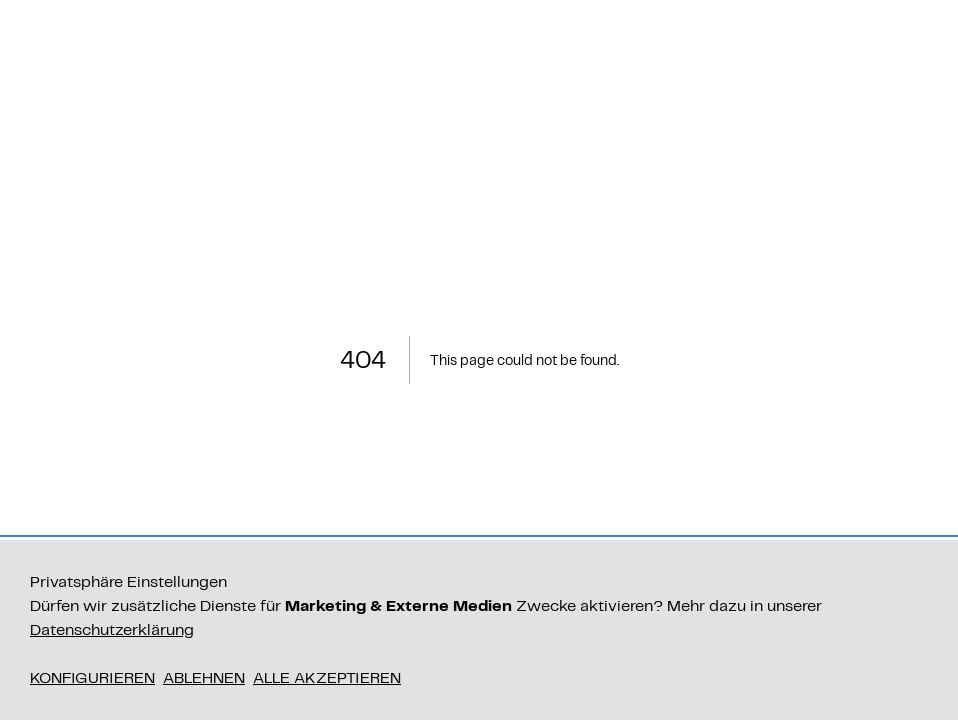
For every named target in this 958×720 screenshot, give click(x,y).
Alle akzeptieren (327, 677)
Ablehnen (204, 677)
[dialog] (479, 630)
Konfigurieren (92, 677)
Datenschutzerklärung (112, 629)
